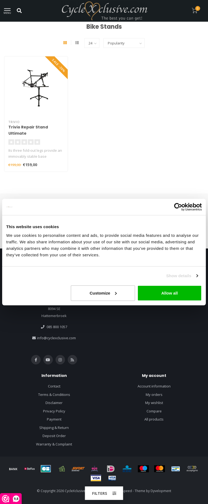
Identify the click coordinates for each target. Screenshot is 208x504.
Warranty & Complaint (54, 444)
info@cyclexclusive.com (56, 337)
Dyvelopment (161, 491)
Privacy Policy (54, 411)
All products (154, 419)
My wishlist (154, 402)
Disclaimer (54, 402)
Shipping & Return (54, 427)
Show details (178, 275)
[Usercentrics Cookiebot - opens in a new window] (178, 207)
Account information (154, 386)
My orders (154, 394)
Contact (54, 386)
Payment (54, 419)
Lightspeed (123, 491)
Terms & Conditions (54, 394)
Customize (103, 292)
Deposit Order (54, 435)
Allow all (169, 292)
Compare (154, 411)
